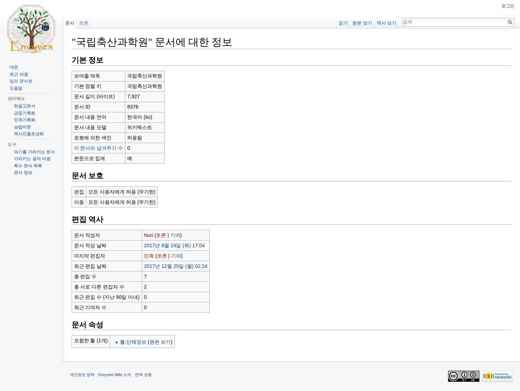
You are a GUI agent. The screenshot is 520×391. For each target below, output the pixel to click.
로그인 (507, 6)
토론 (161, 235)
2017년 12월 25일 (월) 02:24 (175, 266)
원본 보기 (160, 342)
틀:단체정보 (133, 342)
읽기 (343, 23)
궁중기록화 (24, 113)
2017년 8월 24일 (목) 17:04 (174, 245)
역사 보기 (387, 23)
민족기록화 (24, 119)
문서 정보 (23, 172)
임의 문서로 (21, 81)
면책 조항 (143, 374)
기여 (175, 235)
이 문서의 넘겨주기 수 (98, 148)
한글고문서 (24, 106)
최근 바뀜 (19, 74)
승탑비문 (22, 127)
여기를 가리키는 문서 (34, 151)
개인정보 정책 (82, 374)
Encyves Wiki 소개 (114, 374)
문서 (69, 23)
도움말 (16, 88)
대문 (14, 67)
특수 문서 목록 (28, 165)
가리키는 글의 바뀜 (32, 158)
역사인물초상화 (29, 133)
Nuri (148, 235)
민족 (149, 256)
